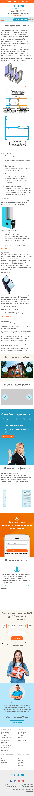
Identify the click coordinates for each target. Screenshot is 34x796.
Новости (20, 763)
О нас (19, 757)
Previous (5, 498)
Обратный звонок (21, 19)
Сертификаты (22, 758)
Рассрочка (4, 762)
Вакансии (20, 765)
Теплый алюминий (6, 745)
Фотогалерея (21, 739)
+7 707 (28, 786)
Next (29, 498)
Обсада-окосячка (6, 737)
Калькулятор (4, 757)
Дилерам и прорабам (7, 763)
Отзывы (20, 762)
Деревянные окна (6, 739)
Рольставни (4, 750)
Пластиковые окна (6, 732)
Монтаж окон (22, 732)
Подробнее (7, 436)
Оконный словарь (6, 758)
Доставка (20, 737)
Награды (20, 760)
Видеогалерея (22, 740)
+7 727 (18, 11)
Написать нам (17, 722)
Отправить (17, 551)
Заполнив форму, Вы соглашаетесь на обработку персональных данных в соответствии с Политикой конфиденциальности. (16, 555)
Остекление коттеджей (7, 744)
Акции (3, 760)
